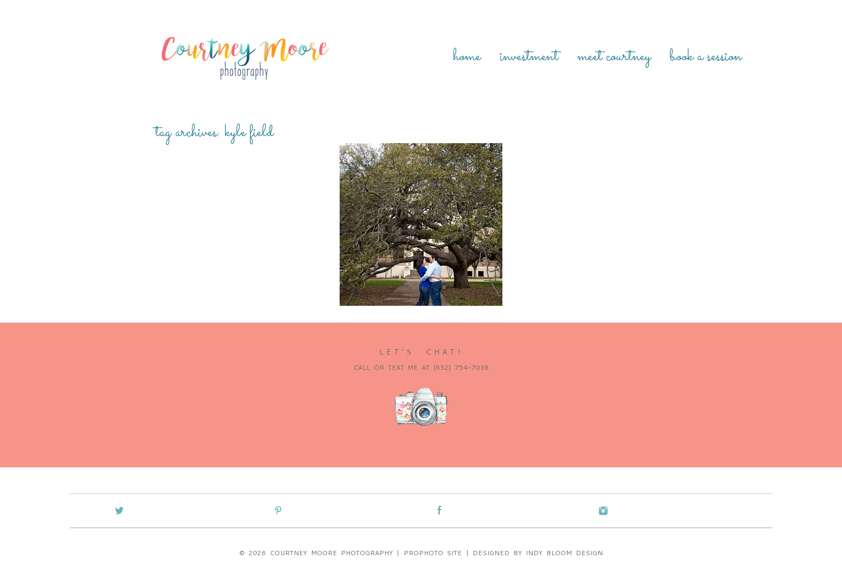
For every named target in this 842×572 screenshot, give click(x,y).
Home (467, 57)
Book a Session (705, 57)
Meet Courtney (613, 57)
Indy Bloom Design (564, 552)
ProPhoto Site (433, 552)
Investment (529, 57)
